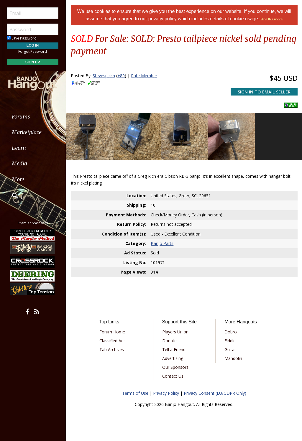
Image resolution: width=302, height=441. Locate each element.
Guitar (230, 349)
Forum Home (112, 332)
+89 (121, 75)
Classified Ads (112, 340)
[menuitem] (33, 116)
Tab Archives (111, 349)
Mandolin (233, 358)
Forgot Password (33, 51)
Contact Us (172, 376)
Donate (169, 340)
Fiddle (230, 340)
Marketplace (27, 132)
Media (20, 163)
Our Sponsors (175, 367)
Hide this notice (272, 19)
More (18, 179)
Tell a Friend (174, 349)
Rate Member (144, 75)
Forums (21, 116)
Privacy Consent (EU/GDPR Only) (215, 393)
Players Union (175, 332)
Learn (19, 147)
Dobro (230, 332)
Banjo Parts (162, 243)
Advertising (172, 358)
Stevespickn (104, 75)
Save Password (22, 38)
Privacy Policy (166, 393)
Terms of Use (135, 393)
